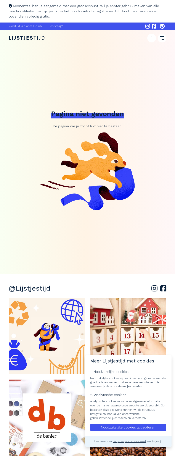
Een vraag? (56, 26)
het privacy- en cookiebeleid (129, 441)
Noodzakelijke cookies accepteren (128, 427)
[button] (151, 38)
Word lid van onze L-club (25, 26)
